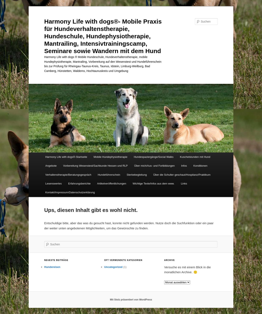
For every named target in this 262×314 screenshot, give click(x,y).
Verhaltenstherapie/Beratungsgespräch (68, 174)
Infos (184, 165)
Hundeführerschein (109, 174)
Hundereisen (52, 266)
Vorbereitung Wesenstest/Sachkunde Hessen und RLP (95, 165)
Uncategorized (113, 266)
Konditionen (200, 165)
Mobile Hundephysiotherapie (110, 156)
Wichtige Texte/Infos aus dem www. (153, 183)
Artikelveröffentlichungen (111, 183)
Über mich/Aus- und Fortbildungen (154, 165)
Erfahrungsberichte (79, 183)
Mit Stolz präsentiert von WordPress (131, 299)
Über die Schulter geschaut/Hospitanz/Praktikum (182, 174)
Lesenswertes (53, 183)
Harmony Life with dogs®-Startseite (66, 156)
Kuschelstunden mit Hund (195, 156)
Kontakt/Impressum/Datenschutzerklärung (70, 192)
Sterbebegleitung (137, 174)
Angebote (51, 165)
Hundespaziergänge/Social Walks (154, 156)
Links (184, 183)
